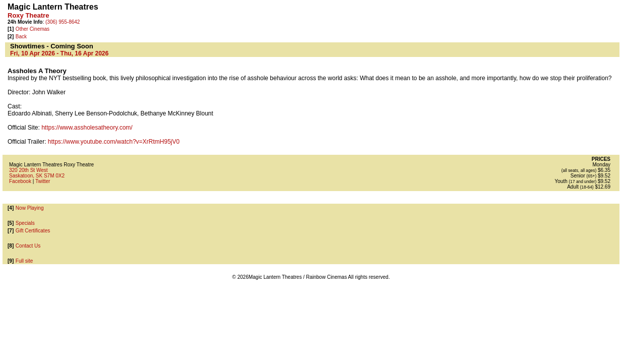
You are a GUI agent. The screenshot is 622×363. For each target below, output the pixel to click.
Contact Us (28, 246)
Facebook (20, 181)
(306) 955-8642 (62, 22)
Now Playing (30, 208)
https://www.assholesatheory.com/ (87, 127)
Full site (24, 261)
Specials (25, 223)
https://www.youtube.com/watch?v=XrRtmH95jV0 (114, 141)
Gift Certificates (33, 230)
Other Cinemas (32, 29)
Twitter (42, 181)
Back (21, 36)
